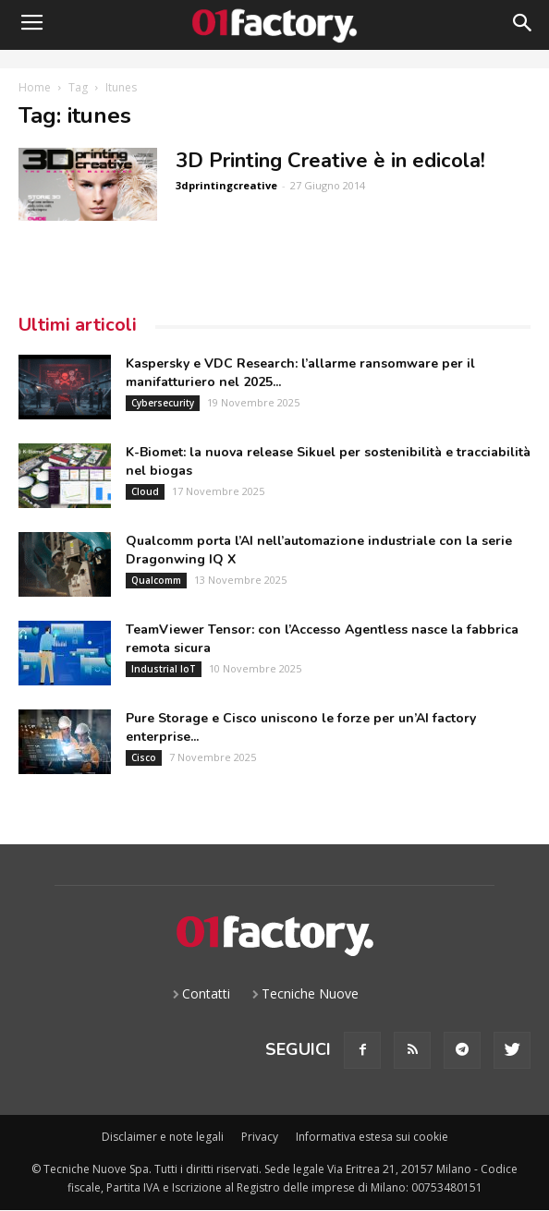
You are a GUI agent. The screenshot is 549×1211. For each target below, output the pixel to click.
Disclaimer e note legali (163, 1136)
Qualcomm (156, 580)
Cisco (143, 757)
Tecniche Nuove (310, 993)
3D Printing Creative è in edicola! (330, 161)
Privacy (259, 1136)
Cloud (145, 491)
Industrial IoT (163, 668)
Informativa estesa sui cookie (372, 1136)
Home (34, 87)
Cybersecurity (162, 402)
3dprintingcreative (226, 185)
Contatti (206, 993)
